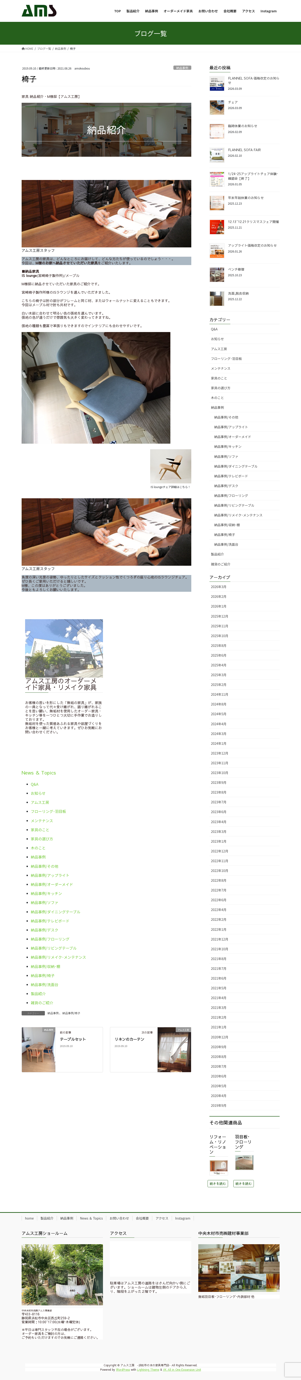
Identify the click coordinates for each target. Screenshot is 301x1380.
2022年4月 (219, 909)
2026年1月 (219, 606)
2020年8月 (219, 1056)
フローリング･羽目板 (48, 811)
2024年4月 (219, 724)
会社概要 (142, 1218)
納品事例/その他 (44, 866)
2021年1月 (219, 1027)
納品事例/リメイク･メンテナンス (58, 957)
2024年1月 (219, 743)
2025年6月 (219, 655)
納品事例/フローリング (50, 939)
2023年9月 (219, 782)
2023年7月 (219, 802)
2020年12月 (219, 1037)
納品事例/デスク (44, 930)
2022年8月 (219, 880)
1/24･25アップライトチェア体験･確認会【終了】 (253, 176)
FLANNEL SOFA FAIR (244, 149)
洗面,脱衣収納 (238, 293)
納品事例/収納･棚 (45, 966)
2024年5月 (219, 714)
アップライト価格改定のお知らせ (252, 245)
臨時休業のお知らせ (242, 125)
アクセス (161, 1218)
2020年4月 (219, 1095)
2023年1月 (219, 841)
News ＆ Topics (39, 772)
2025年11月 (219, 626)
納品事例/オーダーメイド (52, 884)
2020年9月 (219, 1046)
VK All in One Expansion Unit (182, 1369)
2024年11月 (219, 694)
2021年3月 (219, 1007)
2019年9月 (219, 1105)
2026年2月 (219, 596)
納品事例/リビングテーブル (54, 948)
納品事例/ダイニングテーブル (55, 911)
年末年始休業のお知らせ (246, 197)
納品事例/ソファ (44, 902)
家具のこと (40, 829)
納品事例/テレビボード (50, 921)
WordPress (123, 1369)
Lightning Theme (148, 1369)
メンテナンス (42, 820)
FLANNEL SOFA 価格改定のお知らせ (254, 80)
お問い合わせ (119, 1218)
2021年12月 (219, 939)
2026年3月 (219, 586)
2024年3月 (219, 733)
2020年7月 (219, 1066)
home (29, 1218)
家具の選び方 (42, 838)
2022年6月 (219, 900)
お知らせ (38, 793)
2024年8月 (219, 704)
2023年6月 (219, 811)
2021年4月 (219, 997)
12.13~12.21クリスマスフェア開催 (253, 221)
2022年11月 (219, 860)
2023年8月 (219, 792)
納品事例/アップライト (50, 875)
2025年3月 (219, 674)
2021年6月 (219, 978)
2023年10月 (219, 772)
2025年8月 (219, 645)
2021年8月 (219, 958)
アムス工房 (40, 802)
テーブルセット (73, 1039)
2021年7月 (219, 968)
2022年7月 (219, 890)
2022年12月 (219, 851)
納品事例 (182, 68)
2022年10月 (219, 870)
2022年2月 (219, 919)
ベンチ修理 (236, 269)
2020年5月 (219, 1086)
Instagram (182, 1218)
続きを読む (218, 1183)
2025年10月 (219, 635)
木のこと (38, 848)
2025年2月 (219, 684)
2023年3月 (219, 831)
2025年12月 (219, 616)
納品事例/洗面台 (44, 984)
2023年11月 (219, 763)
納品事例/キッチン (46, 893)
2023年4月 (219, 821)
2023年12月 (219, 753)
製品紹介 (38, 993)
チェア (233, 102)
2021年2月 (219, 1017)
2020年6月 (219, 1076)
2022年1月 (219, 929)
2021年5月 (219, 988)
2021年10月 (219, 949)
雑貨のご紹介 (42, 1002)
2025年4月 (219, 665)
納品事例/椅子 (43, 975)
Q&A (34, 784)
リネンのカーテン (129, 1039)
